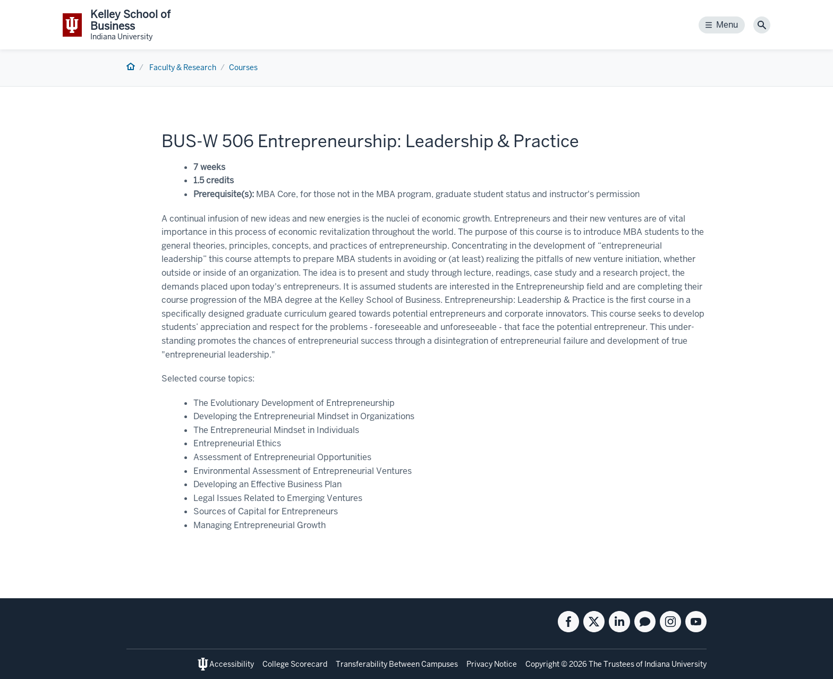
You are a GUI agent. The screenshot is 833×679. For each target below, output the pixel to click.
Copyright (542, 664)
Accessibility (231, 664)
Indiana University (675, 664)
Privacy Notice (491, 664)
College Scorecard (294, 664)
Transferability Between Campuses (397, 664)
